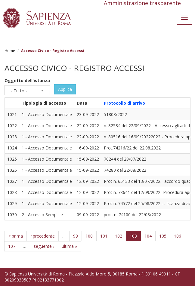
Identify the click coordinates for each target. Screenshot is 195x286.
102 (118, 236)
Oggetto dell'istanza (27, 80)
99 (75, 236)
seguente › (44, 246)
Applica (65, 89)
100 (89, 236)
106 (177, 236)
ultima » (69, 246)
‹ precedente (42, 236)
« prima (15, 236)
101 (103, 236)
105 (162, 236)
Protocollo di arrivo (124, 103)
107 (11, 246)
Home (10, 50)
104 (148, 236)
